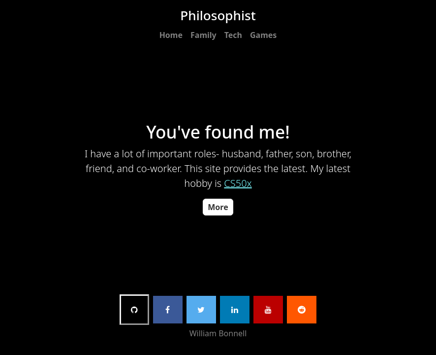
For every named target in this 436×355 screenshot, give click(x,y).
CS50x (237, 183)
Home (171, 35)
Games (263, 35)
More (218, 207)
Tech (233, 35)
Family (203, 35)
